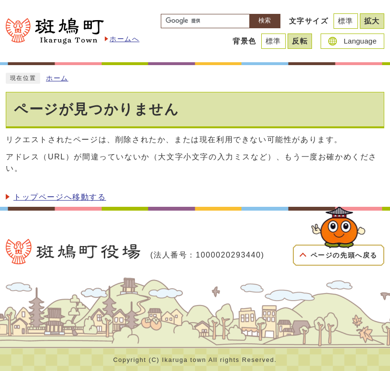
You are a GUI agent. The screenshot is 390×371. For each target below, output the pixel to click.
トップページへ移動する (59, 197)
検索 (264, 20)
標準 (346, 21)
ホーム (57, 78)
